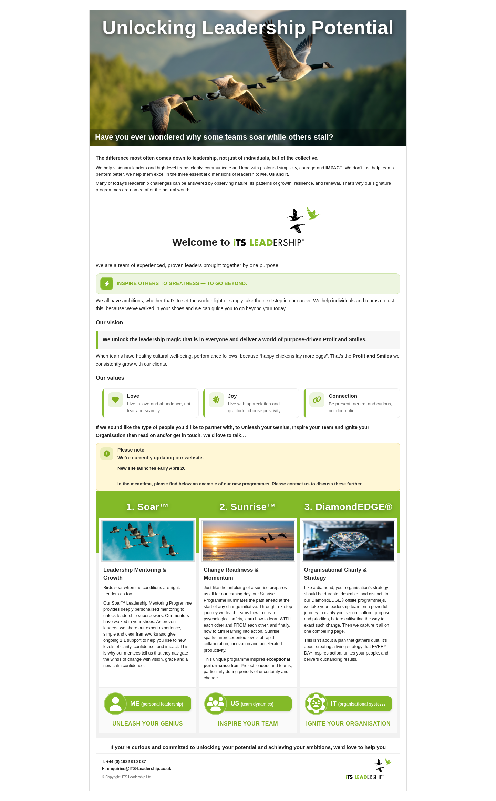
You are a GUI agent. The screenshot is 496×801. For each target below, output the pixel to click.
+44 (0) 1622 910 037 (126, 761)
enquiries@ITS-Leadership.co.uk (139, 768)
